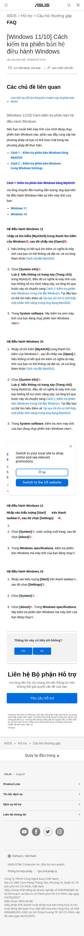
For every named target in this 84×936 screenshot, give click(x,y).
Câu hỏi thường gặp (54, 15)
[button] (6, 5)
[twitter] (48, 832)
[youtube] (24, 832)
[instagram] (60, 832)
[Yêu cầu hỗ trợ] (42, 698)
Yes (23, 651)
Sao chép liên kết (62, 68)
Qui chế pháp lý (47, 871)
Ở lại (42, 472)
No (42, 651)
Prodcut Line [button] (42, 784)
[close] (70, 446)
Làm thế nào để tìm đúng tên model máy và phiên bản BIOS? (42, 99)
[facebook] (36, 832)
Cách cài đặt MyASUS (40, 258)
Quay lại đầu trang (40, 755)
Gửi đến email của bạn (27, 68)
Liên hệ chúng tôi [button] (42, 814)
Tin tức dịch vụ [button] (42, 794)
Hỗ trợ (26, 15)
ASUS (11, 15)
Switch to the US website (42, 482)
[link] (42, 5)
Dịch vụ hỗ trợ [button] (42, 804)
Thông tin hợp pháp (20, 871)
